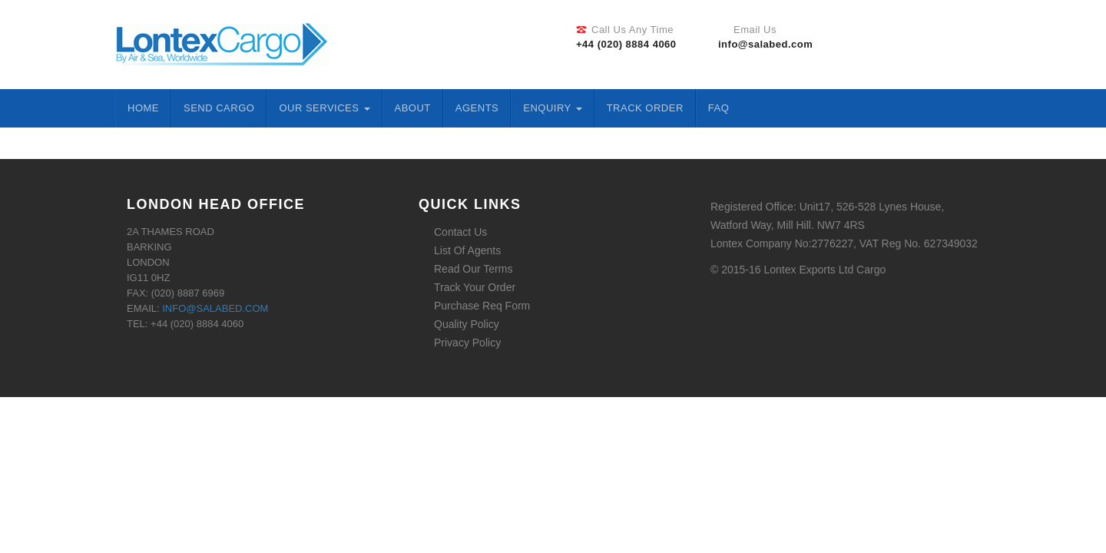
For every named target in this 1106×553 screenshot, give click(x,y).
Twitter (930, 42)
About (413, 108)
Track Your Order (474, 287)
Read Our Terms (473, 269)
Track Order (645, 108)
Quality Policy (466, 324)
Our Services (324, 108)
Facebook (909, 42)
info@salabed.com (215, 308)
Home (143, 108)
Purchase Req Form (482, 306)
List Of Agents (467, 250)
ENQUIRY (552, 108)
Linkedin (951, 42)
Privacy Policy (467, 342)
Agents (476, 108)
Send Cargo (219, 108)
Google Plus (971, 42)
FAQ (719, 108)
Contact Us (460, 232)
